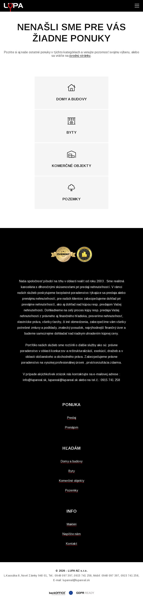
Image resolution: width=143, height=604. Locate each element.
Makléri (72, 524)
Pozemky (71, 490)
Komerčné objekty (71, 480)
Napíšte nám (71, 534)
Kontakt (71, 543)
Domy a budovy (71, 461)
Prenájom (71, 427)
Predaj (71, 417)
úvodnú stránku (79, 55)
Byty (71, 471)
